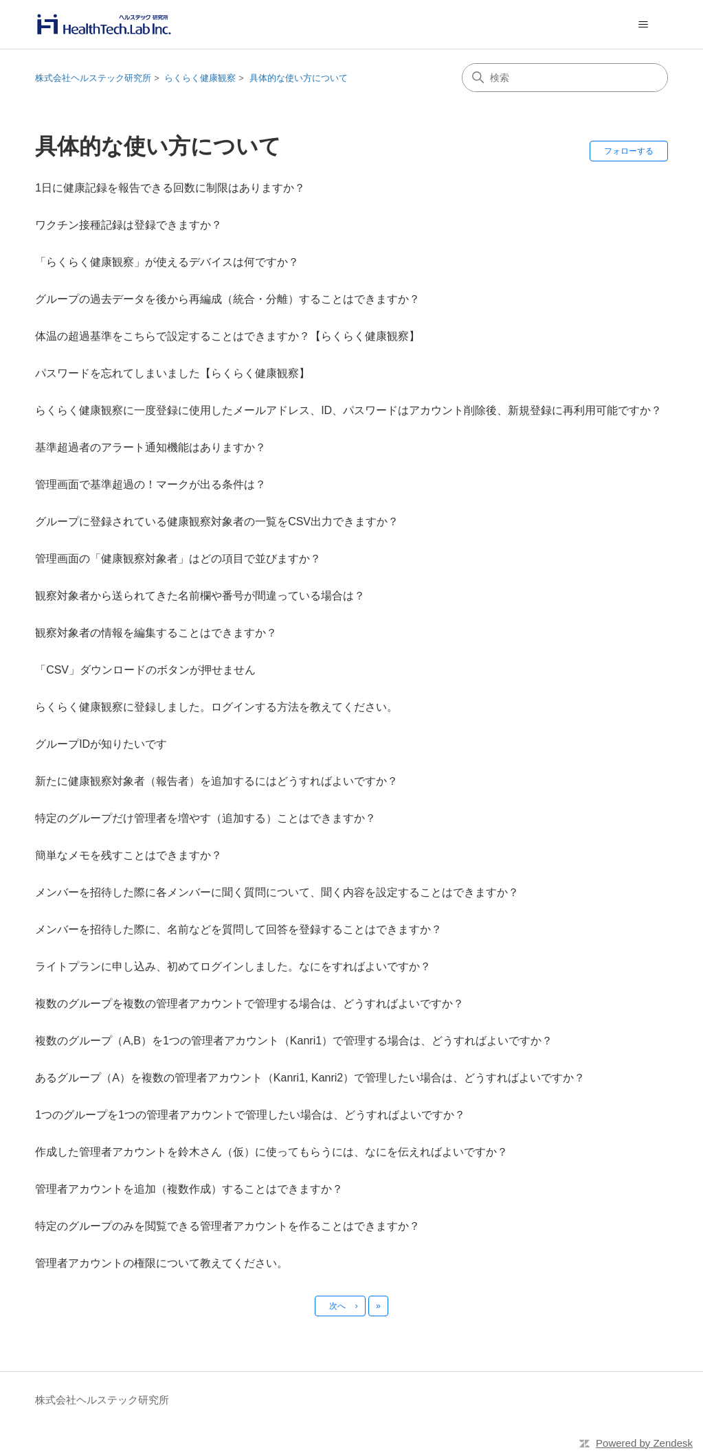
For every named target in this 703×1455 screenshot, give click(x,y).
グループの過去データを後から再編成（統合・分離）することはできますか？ (227, 299)
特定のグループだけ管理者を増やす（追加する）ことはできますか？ (205, 818)
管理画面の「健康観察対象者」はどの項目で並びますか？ (178, 558)
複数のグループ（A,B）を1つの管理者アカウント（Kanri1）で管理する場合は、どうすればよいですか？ (294, 1040)
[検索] (564, 77)
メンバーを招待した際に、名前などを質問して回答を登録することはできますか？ (238, 929)
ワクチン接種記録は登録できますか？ (128, 225)
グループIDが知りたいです (101, 744)
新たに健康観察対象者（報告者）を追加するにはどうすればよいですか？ (216, 781)
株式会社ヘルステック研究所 (93, 78)
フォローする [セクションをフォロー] (629, 151)
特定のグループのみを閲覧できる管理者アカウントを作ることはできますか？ (227, 1226)
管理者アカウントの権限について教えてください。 (161, 1263)
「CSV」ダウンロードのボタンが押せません (145, 670)
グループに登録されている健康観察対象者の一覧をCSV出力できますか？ (217, 521)
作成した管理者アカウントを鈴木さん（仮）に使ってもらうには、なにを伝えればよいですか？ (271, 1152)
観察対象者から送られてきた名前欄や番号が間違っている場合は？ (200, 596)
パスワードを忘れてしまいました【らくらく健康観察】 (172, 373)
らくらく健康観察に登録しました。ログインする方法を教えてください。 (216, 707)
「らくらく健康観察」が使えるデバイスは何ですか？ (167, 262)
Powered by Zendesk (644, 1443)
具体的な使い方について (298, 78)
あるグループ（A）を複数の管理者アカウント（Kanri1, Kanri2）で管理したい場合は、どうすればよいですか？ (310, 1078)
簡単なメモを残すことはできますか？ (128, 855)
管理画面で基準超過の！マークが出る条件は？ (150, 484)
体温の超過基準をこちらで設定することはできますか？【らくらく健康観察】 (227, 336)
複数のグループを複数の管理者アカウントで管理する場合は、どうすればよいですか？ (249, 1003)
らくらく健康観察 (200, 78)
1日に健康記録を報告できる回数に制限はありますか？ (170, 188)
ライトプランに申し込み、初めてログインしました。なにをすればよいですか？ (233, 966)
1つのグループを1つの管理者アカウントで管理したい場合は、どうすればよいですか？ (250, 1115)
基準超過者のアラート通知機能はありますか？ (150, 447)
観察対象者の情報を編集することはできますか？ (156, 633)
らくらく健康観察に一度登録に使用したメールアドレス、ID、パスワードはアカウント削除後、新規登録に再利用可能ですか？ (348, 410)
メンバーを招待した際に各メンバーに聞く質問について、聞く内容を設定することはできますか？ (277, 892)
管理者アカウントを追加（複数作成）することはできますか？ (189, 1189)
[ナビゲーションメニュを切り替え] (643, 25)
